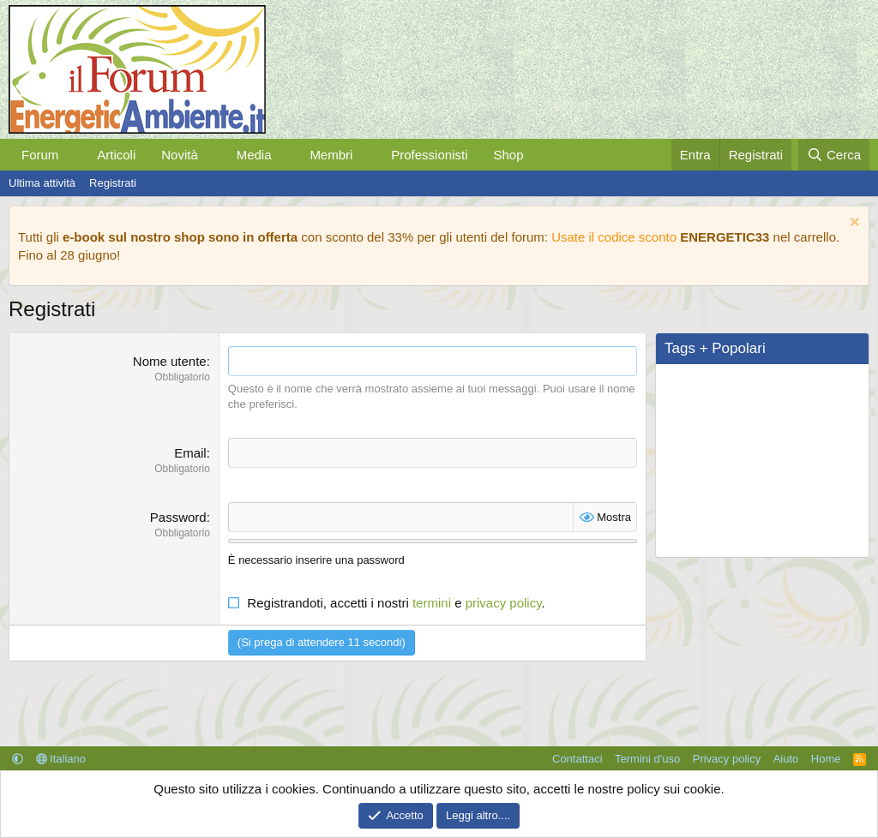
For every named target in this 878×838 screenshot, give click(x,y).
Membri (331, 154)
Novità (179, 154)
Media (254, 154)
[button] (72, 155)
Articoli (116, 154)
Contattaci (577, 758)
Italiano (61, 758)
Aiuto (786, 758)
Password (178, 517)
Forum (39, 154)
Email (190, 453)
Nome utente (170, 361)
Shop (508, 154)
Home (826, 758)
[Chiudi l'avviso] (852, 224)
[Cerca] (833, 155)
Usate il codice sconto (614, 237)
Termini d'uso (647, 758)
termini (431, 603)
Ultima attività (42, 183)
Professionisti (429, 154)
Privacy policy (727, 758)
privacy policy (504, 603)
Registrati (112, 183)
